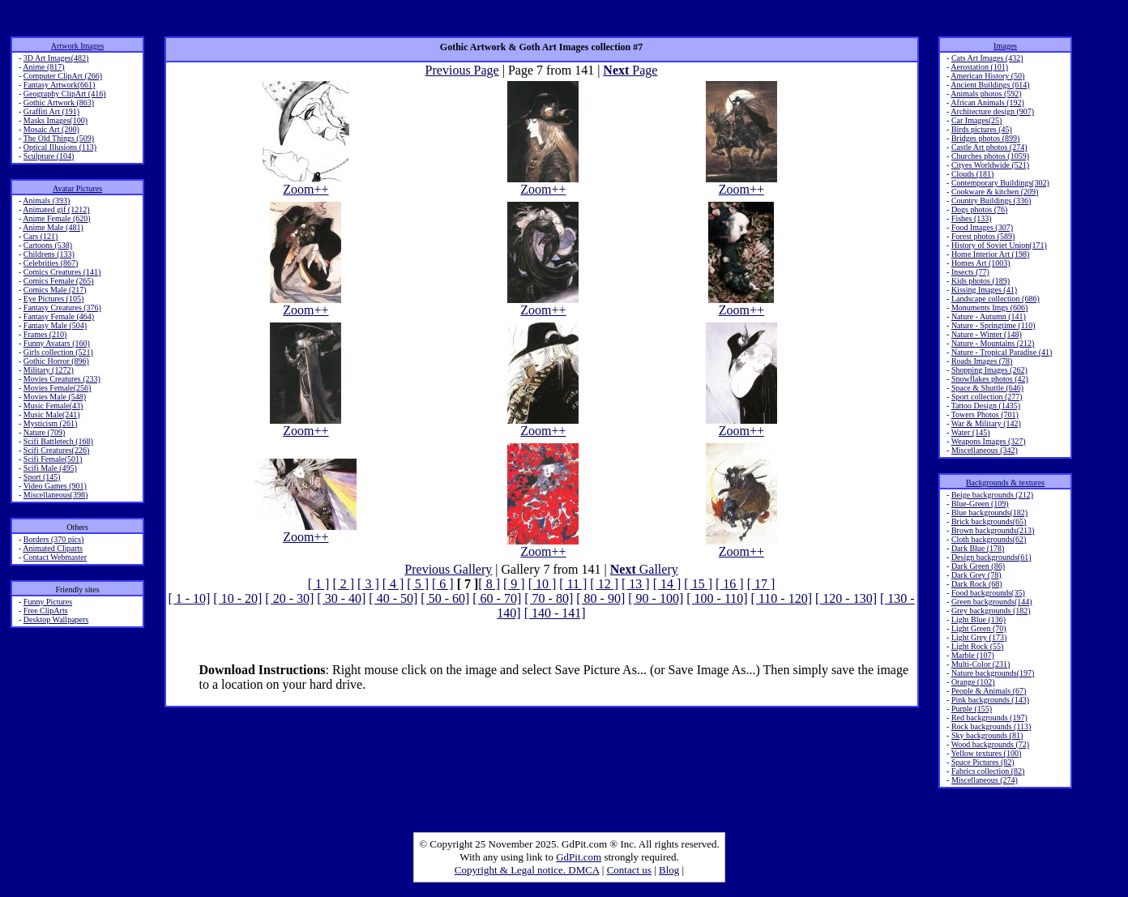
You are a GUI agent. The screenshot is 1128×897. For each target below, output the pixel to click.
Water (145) (970, 432)
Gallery (644, 569)
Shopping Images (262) (989, 369)
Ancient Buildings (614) (990, 84)
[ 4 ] (393, 584)
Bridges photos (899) (985, 138)
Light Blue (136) (978, 619)
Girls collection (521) (58, 352)
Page (630, 70)
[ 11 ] (573, 584)
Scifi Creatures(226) (56, 450)
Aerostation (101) (979, 66)
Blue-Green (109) (980, 503)
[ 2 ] (343, 584)
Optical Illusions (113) (60, 147)
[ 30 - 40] (341, 598)
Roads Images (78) (982, 361)
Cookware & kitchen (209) (994, 191)
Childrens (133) (49, 254)
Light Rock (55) (977, 646)
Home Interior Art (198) (990, 254)
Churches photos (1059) (990, 156)
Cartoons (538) (48, 245)
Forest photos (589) (983, 236)
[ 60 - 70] (496, 598)
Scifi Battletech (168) (58, 441)
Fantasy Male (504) (55, 325)
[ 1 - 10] (189, 598)
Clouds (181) (972, 173)
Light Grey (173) (978, 637)
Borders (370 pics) (53, 539)
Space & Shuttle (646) (987, 387)
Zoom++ (306, 183)
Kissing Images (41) (984, 289)
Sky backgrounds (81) (987, 735)
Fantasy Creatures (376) (62, 307)
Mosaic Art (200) (51, 129)
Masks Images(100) (56, 120)
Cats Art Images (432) (987, 57)
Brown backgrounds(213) (992, 530)
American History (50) (987, 75)
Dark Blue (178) (978, 548)
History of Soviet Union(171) (999, 245)
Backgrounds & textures (1005, 482)
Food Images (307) (982, 227)
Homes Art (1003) (980, 262)
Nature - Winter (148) (986, 334)
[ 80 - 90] (600, 598)
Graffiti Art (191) (51, 111)
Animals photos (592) (986, 93)
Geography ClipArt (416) (65, 93)
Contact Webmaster (55, 557)
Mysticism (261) (50, 423)
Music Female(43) (53, 405)
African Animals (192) (987, 102)
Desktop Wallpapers (56, 619)
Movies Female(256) (58, 387)
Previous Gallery (448, 569)
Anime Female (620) (56, 218)
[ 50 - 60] (445, 598)
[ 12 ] (604, 584)
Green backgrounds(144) (991, 601)
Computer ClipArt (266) (63, 75)
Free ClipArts (46, 610)
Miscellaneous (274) (984, 779)
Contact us (629, 870)
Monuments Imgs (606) (989, 307)
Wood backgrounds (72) (990, 744)
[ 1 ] (319, 584)
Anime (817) (43, 66)
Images (1005, 45)
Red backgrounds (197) (989, 717)
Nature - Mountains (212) (992, 343)
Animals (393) (46, 200)
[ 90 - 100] (655, 598)
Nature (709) (44, 432)
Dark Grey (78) (976, 574)
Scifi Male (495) (50, 467)
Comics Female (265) (59, 280)
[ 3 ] (368, 584)
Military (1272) (49, 369)
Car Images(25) (976, 120)
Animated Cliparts (53, 548)
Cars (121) (41, 236)
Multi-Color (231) (980, 664)
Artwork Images (77, 45)
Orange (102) (973, 681)
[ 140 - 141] (555, 613)
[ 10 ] (542, 584)
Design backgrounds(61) (991, 557)
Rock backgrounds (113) (991, 726)
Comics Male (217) (55, 289)
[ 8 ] (489, 584)
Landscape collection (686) (995, 298)
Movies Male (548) (55, 396)
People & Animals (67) (989, 690)
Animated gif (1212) (56, 209)
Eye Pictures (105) (53, 298)
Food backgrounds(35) (988, 592)
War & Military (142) (986, 423)
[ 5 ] (418, 584)
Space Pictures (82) (983, 762)
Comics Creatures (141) (62, 271)
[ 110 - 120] (781, 598)
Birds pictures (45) (981, 129)
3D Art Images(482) (56, 57)
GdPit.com (578, 857)
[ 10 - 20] (237, 598)
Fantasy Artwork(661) (60, 84)
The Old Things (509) (59, 138)
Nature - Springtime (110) (993, 325)
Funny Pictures (48, 601)
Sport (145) (42, 476)
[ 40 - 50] (393, 598)
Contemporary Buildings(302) (1000, 182)
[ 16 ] (730, 584)
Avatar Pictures (77, 188)
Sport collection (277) (987, 396)
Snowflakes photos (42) (989, 378)
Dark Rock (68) (976, 583)
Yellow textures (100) (986, 753)
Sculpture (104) (49, 156)
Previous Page (462, 70)
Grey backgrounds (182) (991, 610)
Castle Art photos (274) (989, 147)
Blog (669, 870)
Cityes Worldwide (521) (990, 164)
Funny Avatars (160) (57, 343)
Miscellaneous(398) (56, 494)
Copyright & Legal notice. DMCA (527, 870)
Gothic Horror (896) (56, 361)
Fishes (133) (971, 218)
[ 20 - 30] (289, 598)
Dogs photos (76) (979, 209)
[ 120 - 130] (846, 598)
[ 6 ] (443, 584)
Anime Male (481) (53, 227)
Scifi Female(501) (53, 459)
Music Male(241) (52, 414)
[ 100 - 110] (716, 598)
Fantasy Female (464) (59, 316)
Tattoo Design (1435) (985, 405)
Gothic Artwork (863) (59, 102)
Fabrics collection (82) (988, 771)
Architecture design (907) (992, 111)
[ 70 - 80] (548, 598)
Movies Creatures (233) (62, 378)
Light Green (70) (978, 628)
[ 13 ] (636, 584)
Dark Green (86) (978, 566)
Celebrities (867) (51, 262)
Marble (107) (972, 655)
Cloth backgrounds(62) (989, 539)
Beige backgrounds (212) (992, 494)
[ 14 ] (667, 584)
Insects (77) (970, 271)
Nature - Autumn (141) (988, 316)
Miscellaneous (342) (984, 450)
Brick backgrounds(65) (988, 521)
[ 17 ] (761, 584)
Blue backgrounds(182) (989, 512)
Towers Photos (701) (985, 414)
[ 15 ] (698, 584)
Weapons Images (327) (988, 441)
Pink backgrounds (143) (990, 699)
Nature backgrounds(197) (992, 672)
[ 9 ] (514, 584)
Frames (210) (45, 334)
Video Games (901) (55, 485)
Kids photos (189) (980, 280)
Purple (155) (971, 708)
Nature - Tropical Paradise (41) (1001, 352)
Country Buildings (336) (991, 200)
